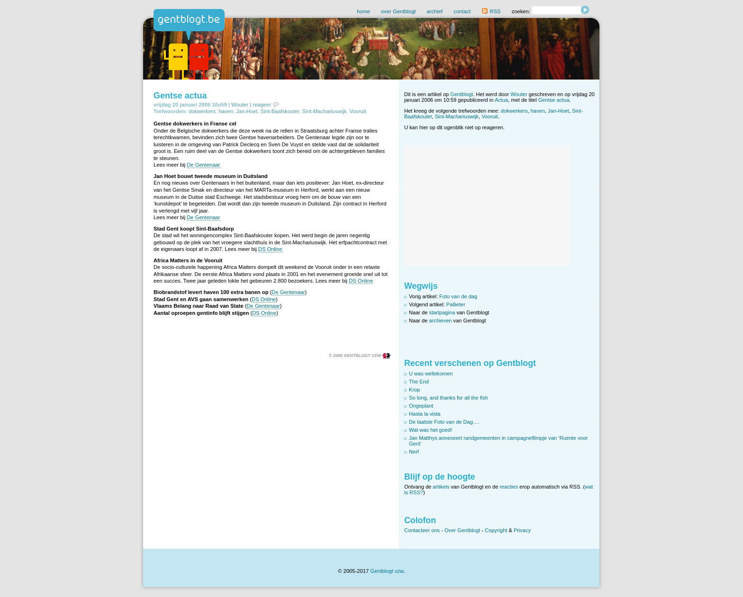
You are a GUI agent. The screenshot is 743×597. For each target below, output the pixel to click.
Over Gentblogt (462, 530)
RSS (490, 11)
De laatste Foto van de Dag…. (444, 422)
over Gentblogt (398, 11)
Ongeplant (421, 406)
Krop (414, 389)
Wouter (239, 104)
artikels (441, 487)
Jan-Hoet (246, 111)
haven (225, 111)
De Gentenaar (203, 165)
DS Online (270, 249)
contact (462, 11)
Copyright (496, 530)
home (363, 11)
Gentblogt (461, 94)
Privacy (522, 530)
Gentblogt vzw (386, 571)
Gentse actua (180, 95)
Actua (501, 100)
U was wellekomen (431, 373)
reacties (508, 487)
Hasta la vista (425, 414)
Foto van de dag (458, 296)
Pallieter (455, 304)
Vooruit (358, 111)
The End (419, 381)
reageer (262, 104)
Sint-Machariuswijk (324, 111)
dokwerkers (202, 111)
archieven (440, 320)
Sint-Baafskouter (280, 111)
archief (435, 11)
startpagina (442, 312)
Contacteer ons (422, 530)
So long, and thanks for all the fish (448, 398)
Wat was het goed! (430, 430)
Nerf (414, 451)
